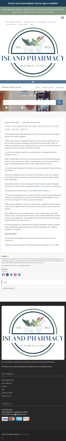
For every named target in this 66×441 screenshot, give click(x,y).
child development (46, 186)
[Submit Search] (59, 102)
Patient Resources (48, 87)
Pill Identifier (41, 22)
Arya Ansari (40, 145)
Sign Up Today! (23, 24)
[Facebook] (62, 17)
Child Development (43, 191)
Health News (11, 107)
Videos (25, 107)
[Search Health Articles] (29, 102)
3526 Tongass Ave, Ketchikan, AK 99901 (16, 9)
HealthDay (15, 265)
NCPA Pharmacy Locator (13, 22)
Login (31, 24)
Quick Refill (52, 22)
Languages (26, 22)
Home (38, 87)
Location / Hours (11, 24)
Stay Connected (7, 383)
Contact (4, 386)
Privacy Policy (6, 396)
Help (34, 22)
